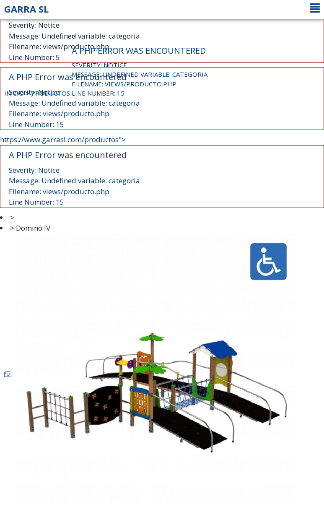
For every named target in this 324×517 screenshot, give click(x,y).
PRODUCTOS (50, 93)
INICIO (14, 93)
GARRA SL (26, 9)
